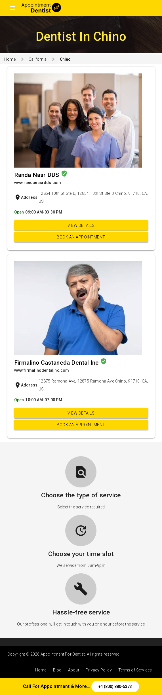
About (73, 670)
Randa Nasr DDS (37, 175)
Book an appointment (81, 237)
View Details (81, 225)
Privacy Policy (99, 670)
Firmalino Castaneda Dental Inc (57, 362)
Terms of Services (135, 670)
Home (10, 59)
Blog (57, 670)
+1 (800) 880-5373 (115, 686)
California (38, 59)
